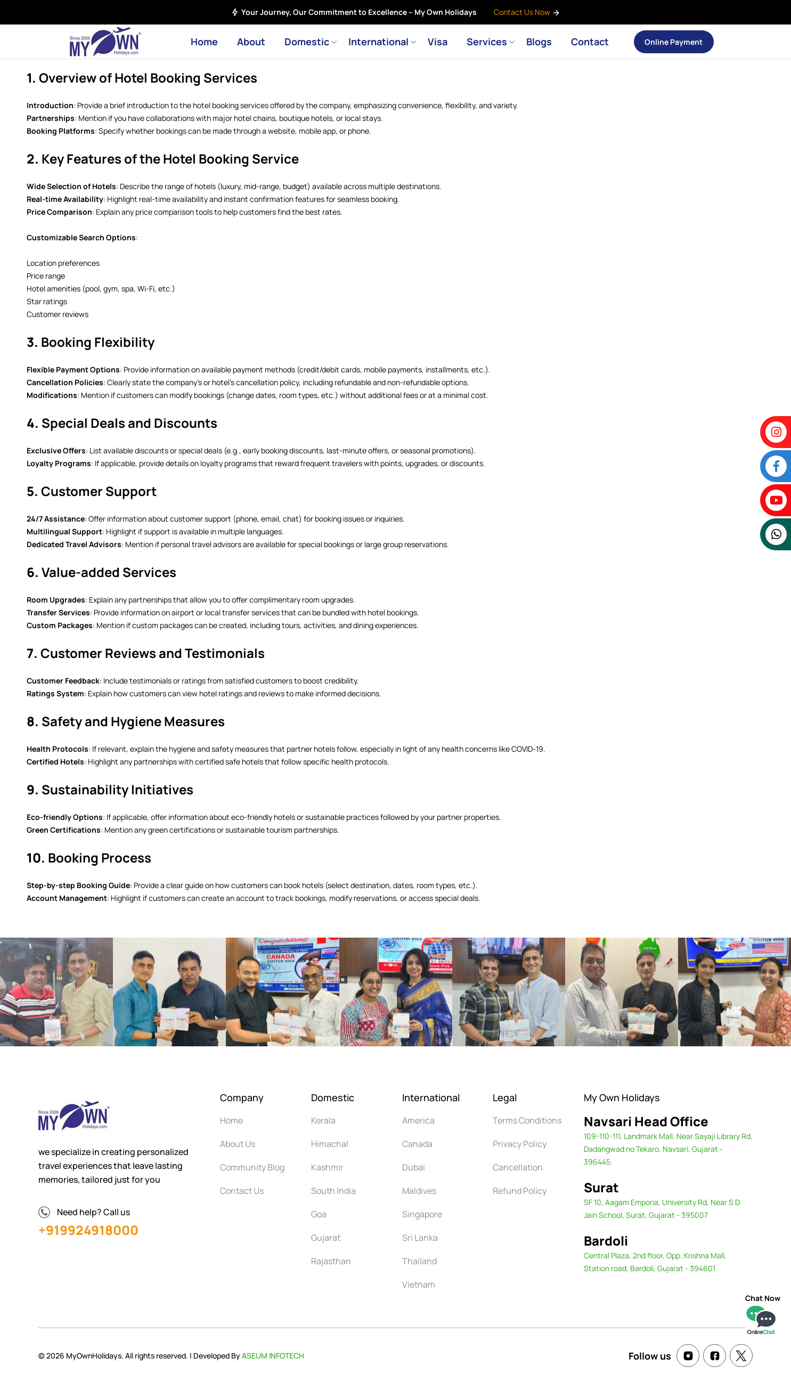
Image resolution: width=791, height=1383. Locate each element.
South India (333, 1191)
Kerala (323, 1120)
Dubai (413, 1167)
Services (487, 41)
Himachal (329, 1144)
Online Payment (674, 42)
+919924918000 (88, 1230)
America (418, 1120)
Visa (437, 41)
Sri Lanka (420, 1237)
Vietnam (418, 1284)
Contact (590, 41)
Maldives (419, 1191)
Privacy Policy (520, 1144)
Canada (417, 1144)
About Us (237, 1144)
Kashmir (327, 1167)
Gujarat (325, 1237)
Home (204, 41)
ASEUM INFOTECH (273, 1356)
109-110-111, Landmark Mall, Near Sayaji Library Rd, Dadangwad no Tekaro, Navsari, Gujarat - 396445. (668, 1149)
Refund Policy (520, 1191)
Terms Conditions (527, 1120)
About (251, 41)
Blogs (539, 41)
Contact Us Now (527, 12)
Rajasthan (331, 1261)
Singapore (422, 1214)
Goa (319, 1214)
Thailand (419, 1261)
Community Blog (252, 1167)
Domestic (306, 41)
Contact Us (242, 1191)
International (378, 41)
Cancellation (518, 1167)
